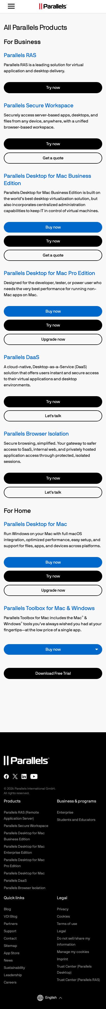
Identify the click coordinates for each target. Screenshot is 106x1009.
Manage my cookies (73, 952)
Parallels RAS (20, 55)
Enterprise (65, 812)
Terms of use (67, 924)
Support (10, 931)
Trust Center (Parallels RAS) (78, 980)
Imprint (62, 959)
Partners (10, 924)
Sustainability (14, 968)
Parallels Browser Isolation (36, 434)
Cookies (63, 916)
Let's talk (53, 416)
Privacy (63, 909)
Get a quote (53, 158)
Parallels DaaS (21, 357)
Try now (53, 88)
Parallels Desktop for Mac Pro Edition (49, 273)
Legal (61, 931)
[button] (53, 997)
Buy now (53, 227)
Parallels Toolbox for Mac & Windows (49, 608)
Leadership (13, 975)
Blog (7, 909)
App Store (11, 953)
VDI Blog (10, 916)
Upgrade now (53, 339)
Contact (10, 938)
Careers (10, 982)
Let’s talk (53, 492)
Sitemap (10, 946)
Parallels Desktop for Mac (35, 524)
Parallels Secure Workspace (38, 105)
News (8, 960)
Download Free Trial (53, 673)
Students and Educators (76, 820)
